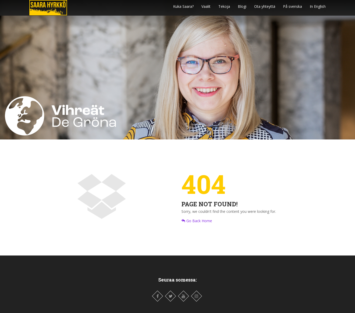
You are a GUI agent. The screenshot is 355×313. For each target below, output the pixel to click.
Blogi (242, 9)
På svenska (292, 9)
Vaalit (206, 9)
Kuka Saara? (183, 9)
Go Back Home (196, 220)
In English (318, 9)
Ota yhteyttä (264, 9)
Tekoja (224, 9)
